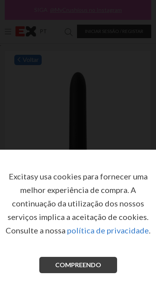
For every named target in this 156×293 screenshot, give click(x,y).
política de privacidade (108, 230)
